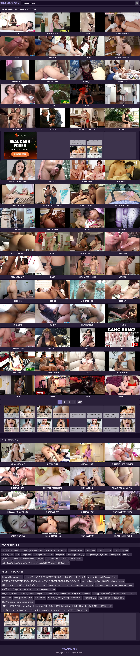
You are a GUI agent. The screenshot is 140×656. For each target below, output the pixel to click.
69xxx (79, 558)
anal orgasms (7, 554)
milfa (51, 585)
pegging (99, 585)
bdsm (100, 550)
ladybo (40, 558)
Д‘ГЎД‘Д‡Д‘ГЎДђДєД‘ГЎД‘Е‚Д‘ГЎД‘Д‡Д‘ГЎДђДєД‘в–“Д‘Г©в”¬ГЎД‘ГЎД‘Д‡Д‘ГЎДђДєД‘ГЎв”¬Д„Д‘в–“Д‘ (40, 581)
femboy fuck (115, 554)
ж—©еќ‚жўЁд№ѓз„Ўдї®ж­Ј (58, 598)
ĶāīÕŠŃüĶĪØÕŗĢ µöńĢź (12, 589)
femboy (49, 550)
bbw (73, 558)
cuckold (108, 550)
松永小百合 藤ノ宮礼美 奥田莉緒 (111, 598)
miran (80, 550)
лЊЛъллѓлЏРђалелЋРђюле (104, 577)
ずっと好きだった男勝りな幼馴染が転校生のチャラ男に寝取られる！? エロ (55, 577)
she (47, 558)
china (116, 550)
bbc (93, 550)
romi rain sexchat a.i (25, 602)
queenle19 (48, 554)
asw (17, 554)
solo (41, 550)
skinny (65, 558)
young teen (6, 558)
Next (80, 402)
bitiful (63, 550)
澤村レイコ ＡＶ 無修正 (12, 585)
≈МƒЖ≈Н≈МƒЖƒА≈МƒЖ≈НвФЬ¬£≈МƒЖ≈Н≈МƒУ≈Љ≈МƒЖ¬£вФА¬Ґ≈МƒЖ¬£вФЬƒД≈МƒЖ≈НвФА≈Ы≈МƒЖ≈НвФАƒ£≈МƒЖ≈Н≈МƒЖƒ (54, 606)
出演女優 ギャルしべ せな (35, 585)
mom (56, 550)
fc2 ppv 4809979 (102, 581)
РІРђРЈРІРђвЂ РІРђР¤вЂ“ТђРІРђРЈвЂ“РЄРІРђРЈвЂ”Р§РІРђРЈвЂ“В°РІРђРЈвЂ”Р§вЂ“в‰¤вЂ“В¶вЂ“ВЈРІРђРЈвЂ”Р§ (46, 593)
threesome (6, 598)
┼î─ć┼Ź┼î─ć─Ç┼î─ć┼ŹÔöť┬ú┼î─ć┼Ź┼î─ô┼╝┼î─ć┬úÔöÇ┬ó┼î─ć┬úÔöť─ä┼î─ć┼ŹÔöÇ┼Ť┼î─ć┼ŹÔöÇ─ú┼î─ (45, 610)
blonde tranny (29, 558)
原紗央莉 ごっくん (129, 593)
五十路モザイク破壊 (10, 550)
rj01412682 (60, 585)
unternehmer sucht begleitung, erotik (39, 589)
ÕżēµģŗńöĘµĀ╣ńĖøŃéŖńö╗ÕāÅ (106, 593)
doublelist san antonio (84, 585)
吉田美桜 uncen (8, 602)
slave (107, 585)
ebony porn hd (20, 598)
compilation (27, 554)
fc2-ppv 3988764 (119, 585)
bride (58, 558)
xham (130, 585)
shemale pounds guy (75, 554)
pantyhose (60, 554)
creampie (38, 554)
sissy (88, 550)
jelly (89, 577)
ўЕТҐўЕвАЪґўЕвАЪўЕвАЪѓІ (97, 554)
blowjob (17, 558)
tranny (70, 585)
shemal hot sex (117, 581)
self (109, 606)
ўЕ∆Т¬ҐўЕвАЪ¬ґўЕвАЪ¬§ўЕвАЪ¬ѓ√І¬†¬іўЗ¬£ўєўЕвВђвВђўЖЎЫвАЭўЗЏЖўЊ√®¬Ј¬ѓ (35, 563)
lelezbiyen (127, 554)
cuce (30, 598)
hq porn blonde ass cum (12, 577)
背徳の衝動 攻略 (90, 598)
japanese (33, 550)
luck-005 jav (76, 598)
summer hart (87, 581)
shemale (72, 550)
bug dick (124, 550)
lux (52, 558)
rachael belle (40, 598)
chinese (24, 550)
